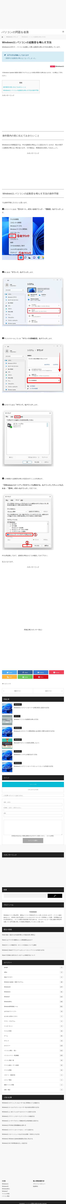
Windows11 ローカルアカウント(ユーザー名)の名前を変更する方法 (20, 1107)
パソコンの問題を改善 (15, 32)
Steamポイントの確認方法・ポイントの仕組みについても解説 (19, 945)
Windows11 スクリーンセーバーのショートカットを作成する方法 (33, 766)
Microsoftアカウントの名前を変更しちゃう (26, 743)
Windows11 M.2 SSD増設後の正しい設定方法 (14, 1143)
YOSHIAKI (33, 912)
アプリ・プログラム (33, 1021)
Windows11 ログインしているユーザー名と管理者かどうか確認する (20, 1103)
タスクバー (33, 1045)
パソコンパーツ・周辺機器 (33, 1055)
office (33, 972)
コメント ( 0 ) (33, 784)
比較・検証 (33, 1089)
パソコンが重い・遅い (33, 1050)
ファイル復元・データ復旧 (33, 1065)
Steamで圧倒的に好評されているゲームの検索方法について (18, 955)
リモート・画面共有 (33, 1075)
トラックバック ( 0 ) (33, 789)
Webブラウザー (33, 977)
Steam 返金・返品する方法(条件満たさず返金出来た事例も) (18, 935)
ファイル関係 (33, 1070)
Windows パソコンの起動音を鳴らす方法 (26, 719)
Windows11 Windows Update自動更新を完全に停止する (17, 1138)
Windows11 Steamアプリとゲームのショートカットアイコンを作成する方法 (23, 950)
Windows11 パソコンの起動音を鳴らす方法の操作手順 (20, 90)
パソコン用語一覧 (33, 1060)
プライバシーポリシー (39, 1184)
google (33, 967)
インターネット (33, 1026)
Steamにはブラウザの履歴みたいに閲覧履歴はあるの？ (17, 940)
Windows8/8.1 (33, 1001)
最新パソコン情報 (33, 1085)
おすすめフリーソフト (33, 1011)
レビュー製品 (33, 1080)
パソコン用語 (5, 1196)
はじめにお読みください (33, 1016)
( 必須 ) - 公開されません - (13, 807)
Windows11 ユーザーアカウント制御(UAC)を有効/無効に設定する (20, 1121)
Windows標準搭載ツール (33, 1006)
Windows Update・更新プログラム (33, 982)
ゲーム (33, 1036)
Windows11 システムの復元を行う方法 (25, 754)
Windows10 (18, 739)
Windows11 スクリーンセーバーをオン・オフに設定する (17, 1129)
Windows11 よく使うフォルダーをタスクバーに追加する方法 (19, 1112)
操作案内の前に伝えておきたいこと (14, 87)
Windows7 (33, 996)
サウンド (17, 716)
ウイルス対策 (33, 1031)
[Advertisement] (32, 14)
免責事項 (35, 1186)
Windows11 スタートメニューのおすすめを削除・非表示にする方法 (20, 1134)
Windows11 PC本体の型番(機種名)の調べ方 (14, 1125)
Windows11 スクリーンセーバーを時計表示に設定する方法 (31, 707)
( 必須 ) (7, 802)
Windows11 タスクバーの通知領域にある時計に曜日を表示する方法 (34, 731)
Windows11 (18, 704)
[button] (23, 238)
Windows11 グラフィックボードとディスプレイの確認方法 (18, 1116)
